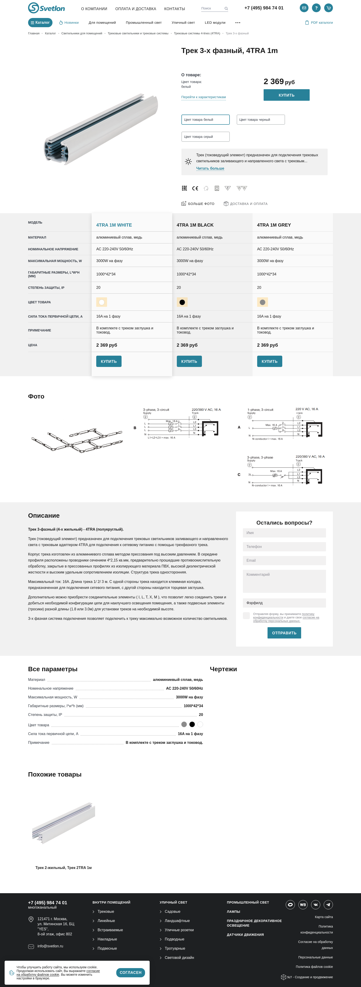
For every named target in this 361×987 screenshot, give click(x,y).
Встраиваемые (108, 930)
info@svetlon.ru (50, 946)
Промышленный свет (144, 22)
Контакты (174, 9)
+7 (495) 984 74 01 (264, 7)
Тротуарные (172, 948)
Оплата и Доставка (135, 9)
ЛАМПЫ (233, 911)
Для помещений (102, 22)
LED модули (215, 22)
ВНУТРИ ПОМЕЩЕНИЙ (112, 902)
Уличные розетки (177, 930)
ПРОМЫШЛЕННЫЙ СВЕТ (248, 902)
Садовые (170, 911)
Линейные (104, 921)
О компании (94, 9)
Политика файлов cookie (314, 967)
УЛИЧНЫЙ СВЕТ (173, 902)
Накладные (105, 939)
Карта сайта (324, 917)
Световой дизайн (177, 958)
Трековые (103, 911)
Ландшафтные (175, 921)
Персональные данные (315, 957)
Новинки (69, 22)
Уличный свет (183, 22)
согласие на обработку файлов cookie (58, 972)
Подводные (172, 939)
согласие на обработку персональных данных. (286, 619)
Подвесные (105, 948)
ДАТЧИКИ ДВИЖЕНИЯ (245, 935)
